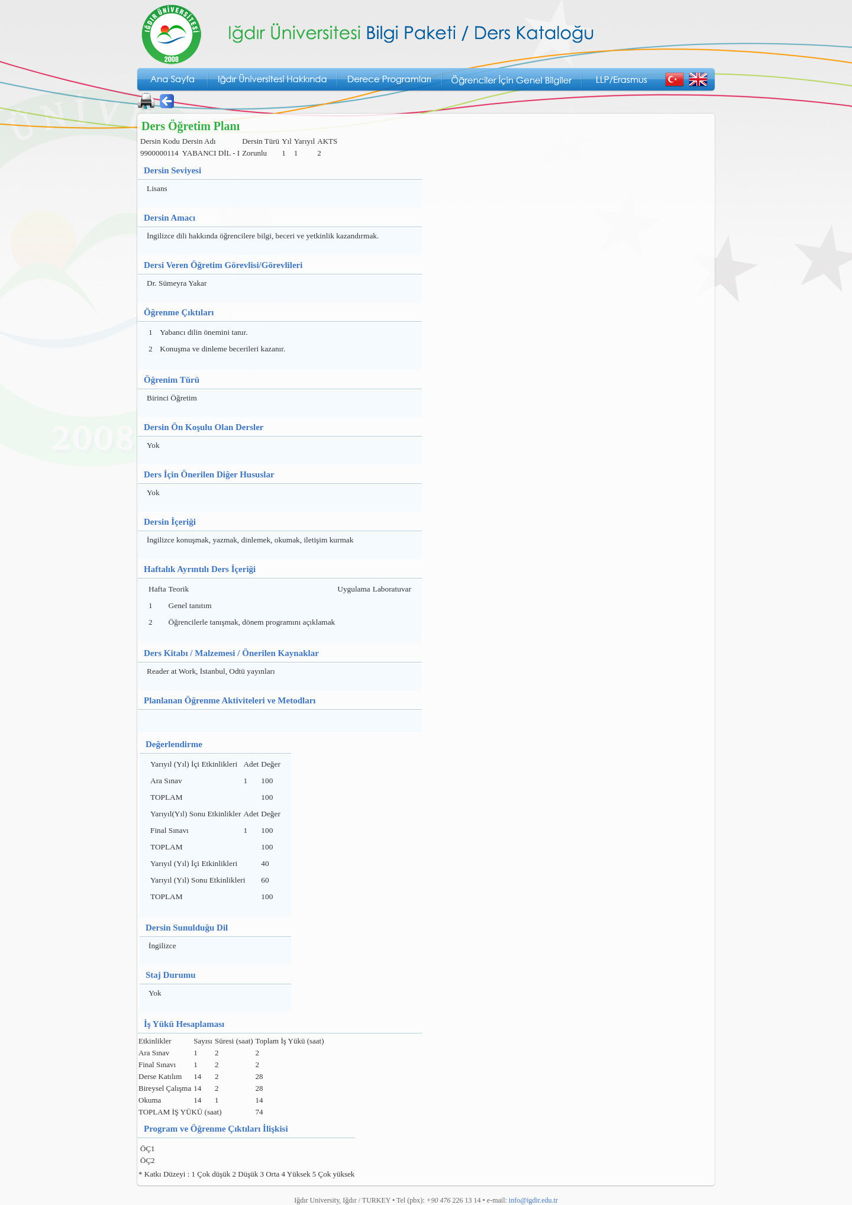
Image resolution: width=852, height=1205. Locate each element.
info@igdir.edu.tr (533, 1200)
